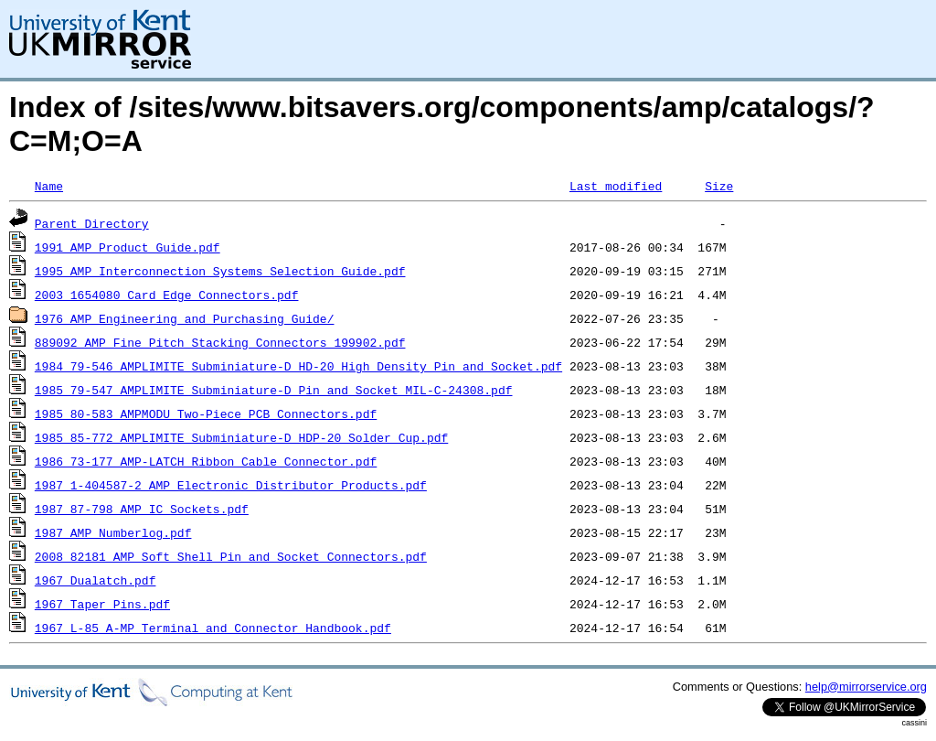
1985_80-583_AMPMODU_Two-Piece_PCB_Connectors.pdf (206, 413)
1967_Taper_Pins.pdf (102, 604)
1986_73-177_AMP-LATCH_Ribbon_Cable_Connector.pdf (206, 461)
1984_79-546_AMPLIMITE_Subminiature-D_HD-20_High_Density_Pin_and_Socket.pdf (298, 366)
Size (719, 185)
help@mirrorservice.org (866, 686)
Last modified (615, 185)
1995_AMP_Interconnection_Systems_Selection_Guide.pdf (220, 271)
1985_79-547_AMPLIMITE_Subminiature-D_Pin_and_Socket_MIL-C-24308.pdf (274, 389)
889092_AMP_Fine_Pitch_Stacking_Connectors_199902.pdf (220, 342)
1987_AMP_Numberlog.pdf (113, 532)
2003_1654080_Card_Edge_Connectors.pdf (167, 294)
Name (49, 185)
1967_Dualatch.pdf (95, 580)
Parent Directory (92, 223)
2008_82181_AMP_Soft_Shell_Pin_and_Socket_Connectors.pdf (231, 556)
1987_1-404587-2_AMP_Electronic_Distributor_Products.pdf (231, 485)
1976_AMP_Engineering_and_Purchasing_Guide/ (185, 318)
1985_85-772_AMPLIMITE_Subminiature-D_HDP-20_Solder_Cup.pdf (241, 437)
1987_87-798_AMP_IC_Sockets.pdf (142, 508)
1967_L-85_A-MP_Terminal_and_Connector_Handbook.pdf (213, 627)
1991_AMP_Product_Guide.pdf (127, 247)
